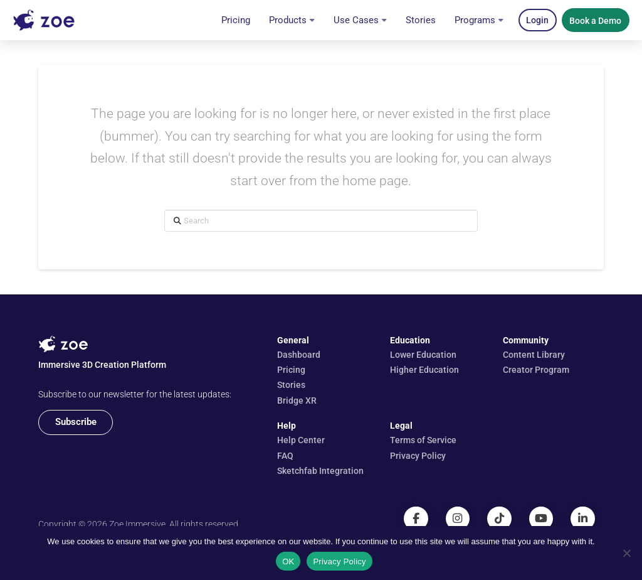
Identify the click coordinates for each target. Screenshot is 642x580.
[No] (626, 553)
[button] (537, 20)
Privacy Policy (339, 561)
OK (288, 561)
